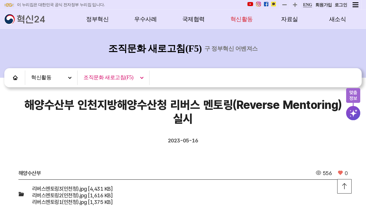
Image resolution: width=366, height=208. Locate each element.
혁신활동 (241, 19)
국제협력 (193, 19)
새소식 (337, 19)
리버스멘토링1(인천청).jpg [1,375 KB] (72, 202)
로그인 (341, 5)
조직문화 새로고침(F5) (108, 77)
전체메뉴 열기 (355, 4)
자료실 (289, 19)
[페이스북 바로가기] (266, 5)
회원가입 (323, 5)
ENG (307, 4)
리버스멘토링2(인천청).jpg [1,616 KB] (72, 195)
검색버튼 (353, 113)
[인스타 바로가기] (258, 5)
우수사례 (145, 19)
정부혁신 (97, 19)
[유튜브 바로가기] (250, 5)
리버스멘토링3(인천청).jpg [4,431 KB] (72, 188)
